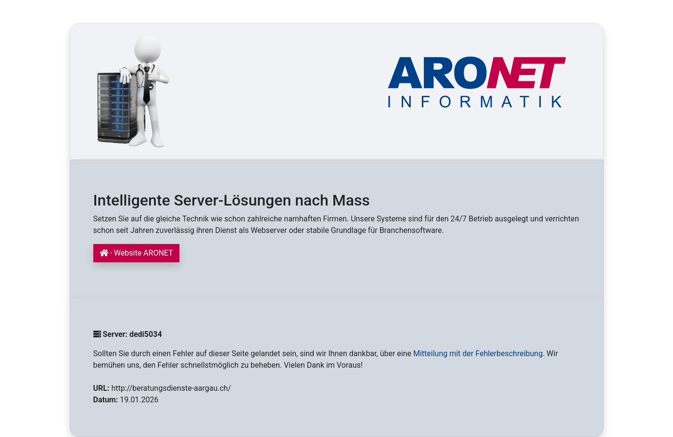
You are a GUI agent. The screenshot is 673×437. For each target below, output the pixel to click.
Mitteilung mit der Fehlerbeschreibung (478, 353)
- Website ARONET (136, 252)
